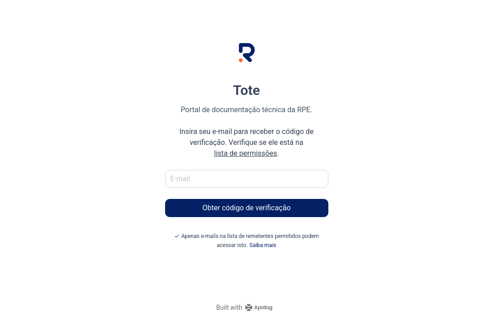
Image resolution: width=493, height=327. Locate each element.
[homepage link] (246, 307)
